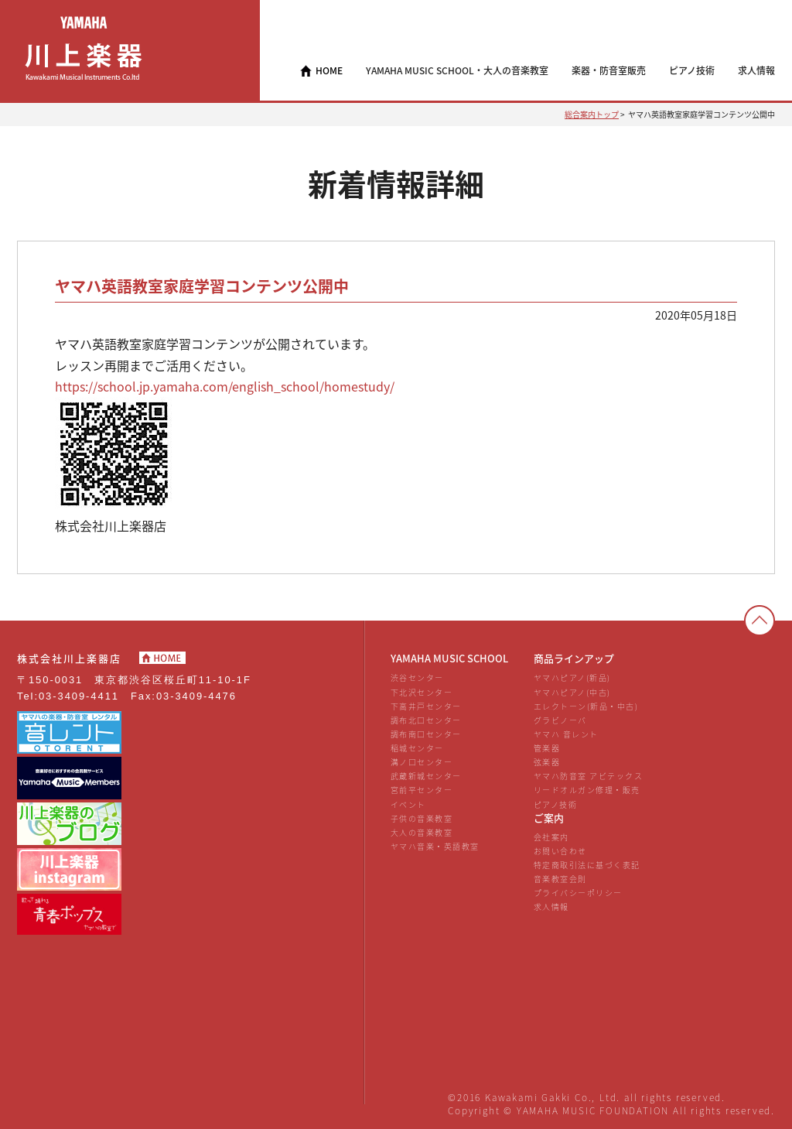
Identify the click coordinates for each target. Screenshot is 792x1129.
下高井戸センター (426, 706)
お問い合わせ (560, 851)
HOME (329, 70)
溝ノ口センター (421, 762)
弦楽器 (547, 762)
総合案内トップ (592, 114)
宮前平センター (421, 789)
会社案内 (551, 837)
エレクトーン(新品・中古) (586, 706)
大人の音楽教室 (421, 832)
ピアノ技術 (556, 804)
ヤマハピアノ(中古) (572, 692)
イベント (408, 804)
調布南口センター (426, 734)
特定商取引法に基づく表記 (587, 865)
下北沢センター (421, 692)
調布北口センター (426, 720)
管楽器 (547, 748)
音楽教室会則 (560, 878)
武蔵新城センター (426, 776)
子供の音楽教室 (421, 818)
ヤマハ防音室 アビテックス (588, 776)
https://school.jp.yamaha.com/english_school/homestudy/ (224, 386)
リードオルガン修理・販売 (587, 789)
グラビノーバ (560, 720)
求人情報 (551, 906)
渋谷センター (417, 677)
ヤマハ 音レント (566, 734)
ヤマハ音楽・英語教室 (435, 846)
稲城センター (417, 748)
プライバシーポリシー (578, 892)
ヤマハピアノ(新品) (572, 677)
